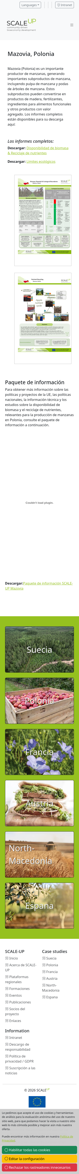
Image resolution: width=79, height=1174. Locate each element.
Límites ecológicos (41, 161)
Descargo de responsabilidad (17, 1047)
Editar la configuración (24, 1158)
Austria (52, 978)
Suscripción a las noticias (20, 1070)
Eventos (15, 995)
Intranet (64, 5)
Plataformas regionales (16, 979)
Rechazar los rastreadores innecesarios (38, 1167)
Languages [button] (29, 5)
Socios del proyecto (15, 1011)
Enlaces (15, 1020)
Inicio (13, 958)
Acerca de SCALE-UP (20, 967)
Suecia (51, 958)
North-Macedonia (51, 988)
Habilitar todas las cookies (27, 1150)
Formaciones (19, 988)
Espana (52, 997)
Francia (52, 971)
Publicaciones (20, 1002)
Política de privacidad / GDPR (19, 1059)
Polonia (52, 965)
